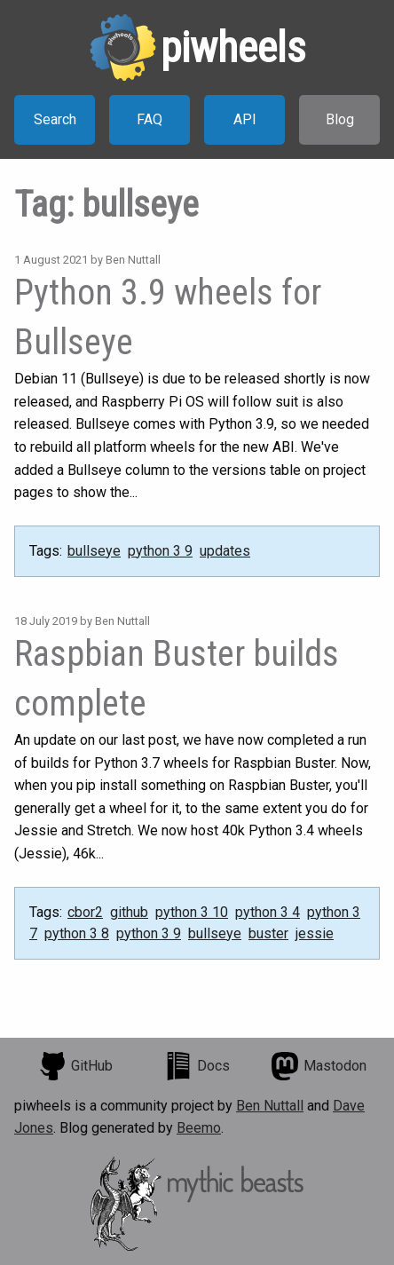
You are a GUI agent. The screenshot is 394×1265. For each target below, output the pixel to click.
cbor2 (85, 912)
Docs (197, 1066)
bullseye (94, 550)
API (244, 119)
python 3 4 (267, 912)
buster (268, 933)
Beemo (199, 1127)
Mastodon (318, 1066)
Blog (340, 119)
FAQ (149, 119)
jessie (315, 933)
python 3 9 (160, 550)
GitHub (75, 1066)
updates (225, 550)
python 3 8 (76, 933)
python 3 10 (191, 912)
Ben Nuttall (269, 1105)
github (129, 912)
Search (55, 119)
